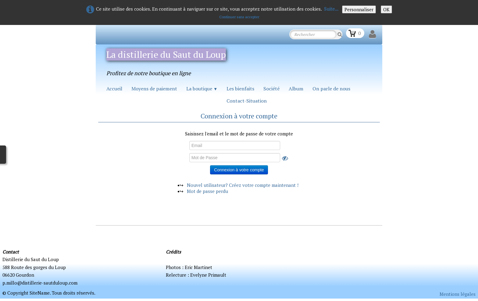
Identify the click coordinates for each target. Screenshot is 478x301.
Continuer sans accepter (239, 17)
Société (271, 88)
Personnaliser (358, 9)
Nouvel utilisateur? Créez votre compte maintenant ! (242, 185)
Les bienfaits (240, 88)
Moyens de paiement (154, 88)
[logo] (171, 61)
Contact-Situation (247, 100)
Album (296, 88)
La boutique (201, 88)
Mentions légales (458, 294)
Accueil (114, 88)
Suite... (331, 9)
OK (386, 9)
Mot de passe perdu (207, 191)
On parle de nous (331, 88)
